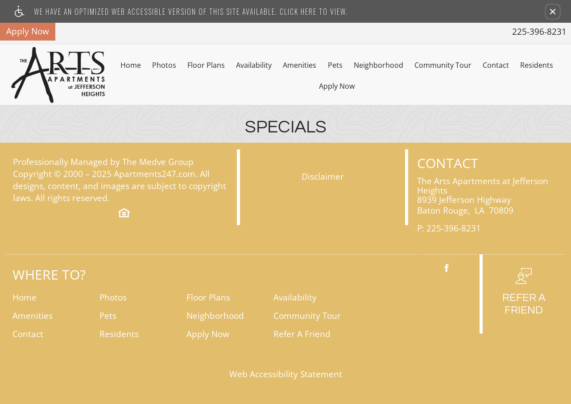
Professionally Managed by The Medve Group (103, 162)
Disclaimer (323, 176)
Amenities (299, 65)
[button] (553, 11)
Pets (335, 65)
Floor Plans (206, 65)
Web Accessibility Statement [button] (285, 374)
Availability (254, 65)
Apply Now (337, 86)
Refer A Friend (302, 334)
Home (130, 65)
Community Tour (443, 65)
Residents (536, 65)
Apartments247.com (154, 174)
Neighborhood (378, 65)
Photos (164, 65)
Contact (496, 65)
